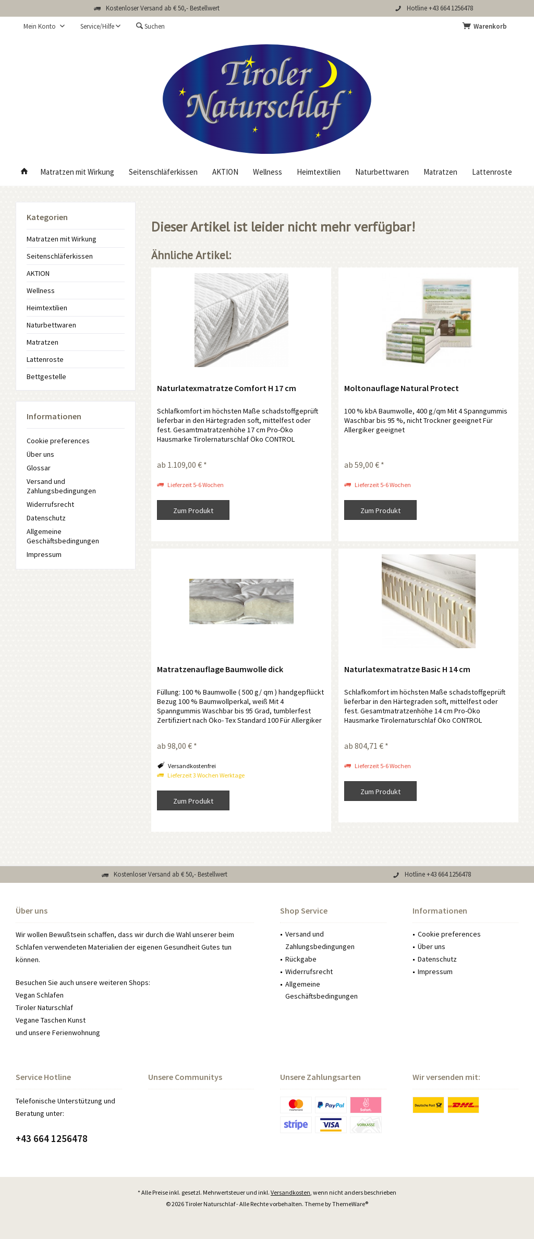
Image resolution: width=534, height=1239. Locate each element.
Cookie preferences (58, 440)
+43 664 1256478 (52, 1138)
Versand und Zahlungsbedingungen (61, 486)
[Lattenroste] (492, 172)
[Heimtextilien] (318, 172)
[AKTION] (225, 172)
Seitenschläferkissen (60, 256)
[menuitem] (486, 27)
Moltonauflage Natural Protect (401, 388)
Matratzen (42, 342)
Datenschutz (46, 518)
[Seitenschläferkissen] (163, 172)
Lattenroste (45, 359)
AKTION (38, 273)
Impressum (44, 554)
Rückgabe (301, 959)
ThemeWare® (350, 1204)
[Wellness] (267, 172)
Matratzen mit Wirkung (61, 239)
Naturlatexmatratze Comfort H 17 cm (226, 388)
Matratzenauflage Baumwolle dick (220, 669)
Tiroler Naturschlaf (44, 1007)
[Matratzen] (440, 172)
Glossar (39, 467)
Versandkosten (290, 1192)
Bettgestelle (46, 376)
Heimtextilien (47, 307)
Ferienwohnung (76, 1032)
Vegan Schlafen (40, 995)
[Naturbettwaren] (382, 172)
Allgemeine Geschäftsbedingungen (63, 536)
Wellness (41, 290)
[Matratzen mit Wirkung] (77, 172)
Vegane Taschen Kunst (51, 1020)
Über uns (40, 454)
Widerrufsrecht (50, 504)
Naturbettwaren (51, 325)
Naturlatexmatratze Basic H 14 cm (407, 669)
